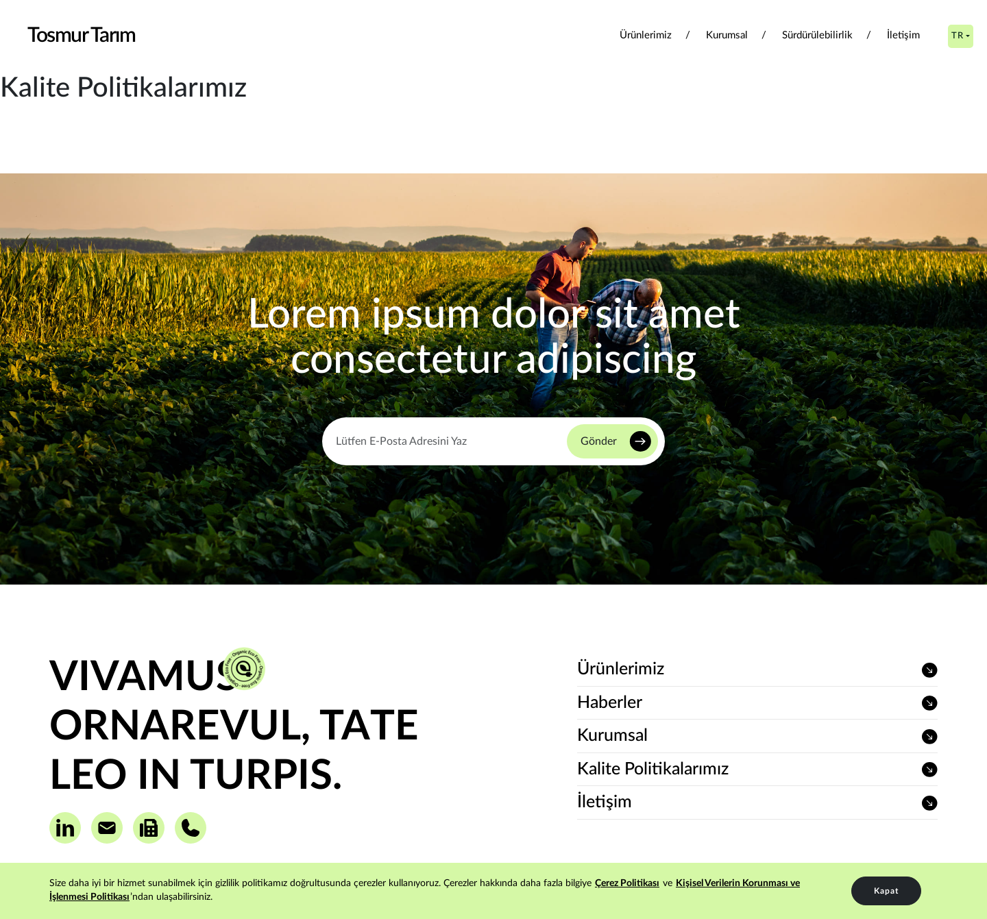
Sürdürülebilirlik (817, 35)
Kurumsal (727, 35)
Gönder (599, 441)
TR (957, 36)
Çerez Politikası (627, 883)
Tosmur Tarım (81, 35)
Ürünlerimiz (646, 35)
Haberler (609, 702)
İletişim (903, 35)
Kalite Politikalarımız (653, 769)
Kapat (886, 891)
